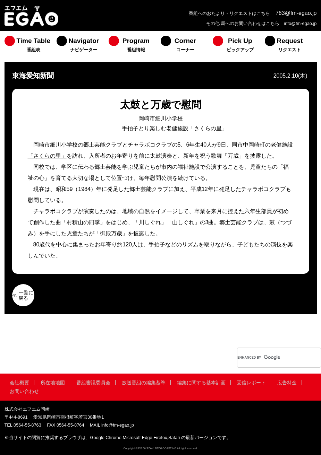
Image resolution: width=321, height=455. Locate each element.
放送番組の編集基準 (144, 382)
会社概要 (19, 382)
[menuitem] (31, 46)
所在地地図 (53, 382)
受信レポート (251, 382)
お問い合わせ (24, 391)
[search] (270, 357)
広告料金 (287, 382)
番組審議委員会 (93, 382)
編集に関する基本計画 (201, 382)
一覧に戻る (26, 295)
